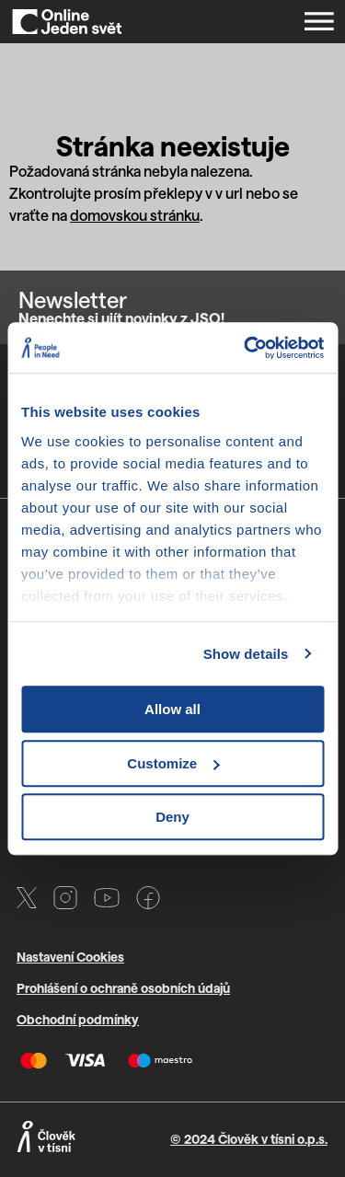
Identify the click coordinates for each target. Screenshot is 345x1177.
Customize (173, 763)
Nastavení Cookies (70, 956)
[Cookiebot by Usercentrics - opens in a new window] (245, 348)
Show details (246, 654)
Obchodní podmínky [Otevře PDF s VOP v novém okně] (78, 1019)
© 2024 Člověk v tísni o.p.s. (249, 1139)
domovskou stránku (135, 215)
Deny (172, 817)
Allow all (172, 709)
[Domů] (67, 21)
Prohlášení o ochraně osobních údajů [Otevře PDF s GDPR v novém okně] (123, 988)
